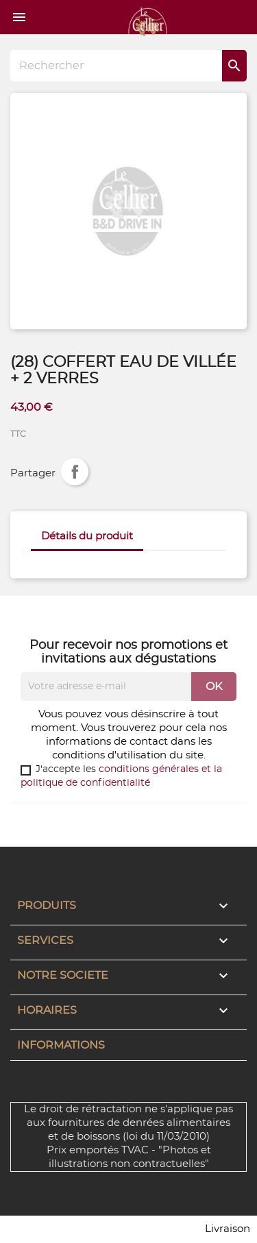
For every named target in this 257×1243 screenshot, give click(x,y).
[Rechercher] (128, 65)
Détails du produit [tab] (87, 536)
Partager (74, 471)
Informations (61, 1045)
